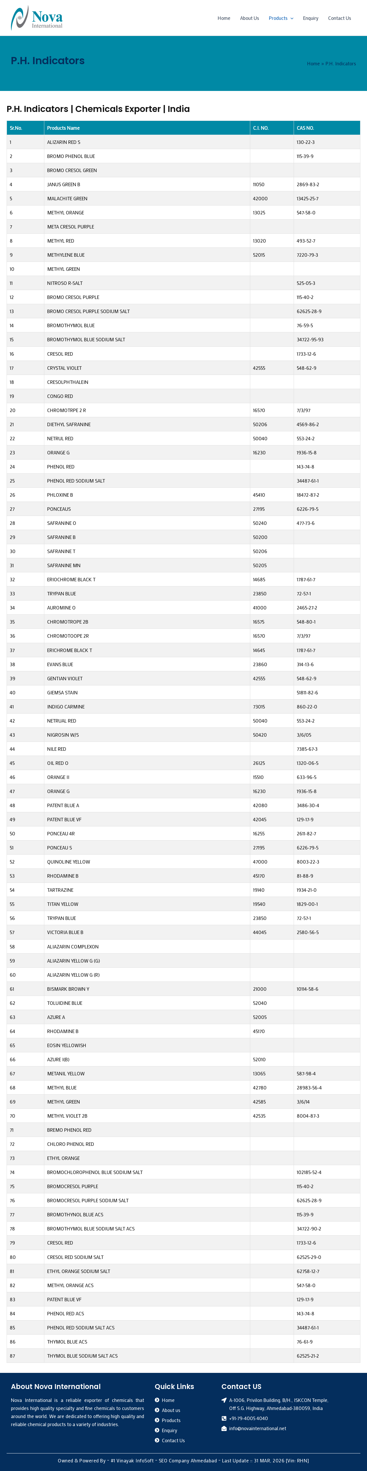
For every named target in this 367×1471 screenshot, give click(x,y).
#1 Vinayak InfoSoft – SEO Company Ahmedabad (164, 1460)
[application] (290, 17)
